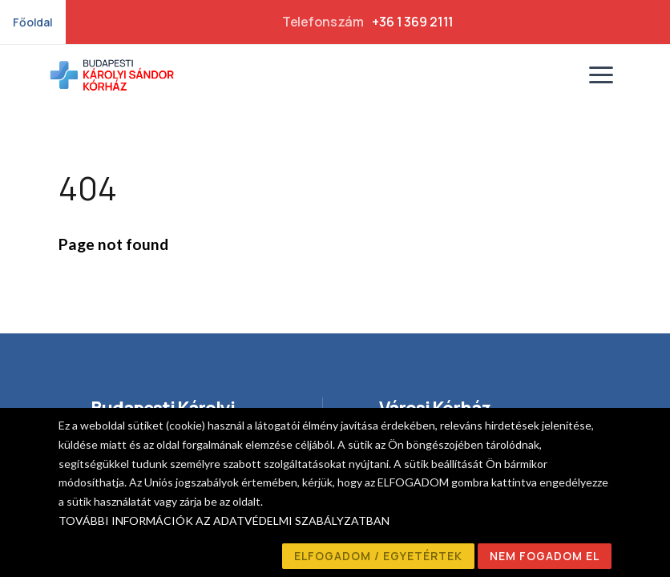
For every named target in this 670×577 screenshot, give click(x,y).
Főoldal (33, 22)
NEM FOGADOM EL (544, 555)
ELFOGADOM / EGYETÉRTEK (378, 555)
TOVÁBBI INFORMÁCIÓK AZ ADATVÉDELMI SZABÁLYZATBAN (224, 520)
